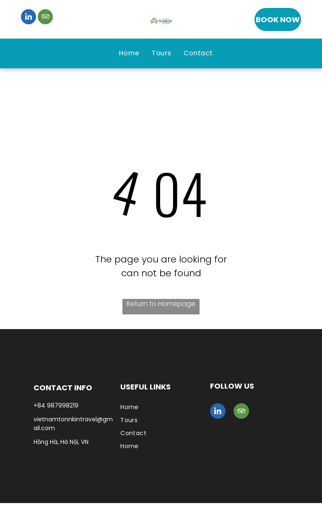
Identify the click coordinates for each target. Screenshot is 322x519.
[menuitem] (128, 53)
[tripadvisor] (45, 17)
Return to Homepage (161, 304)
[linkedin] (28, 17)
